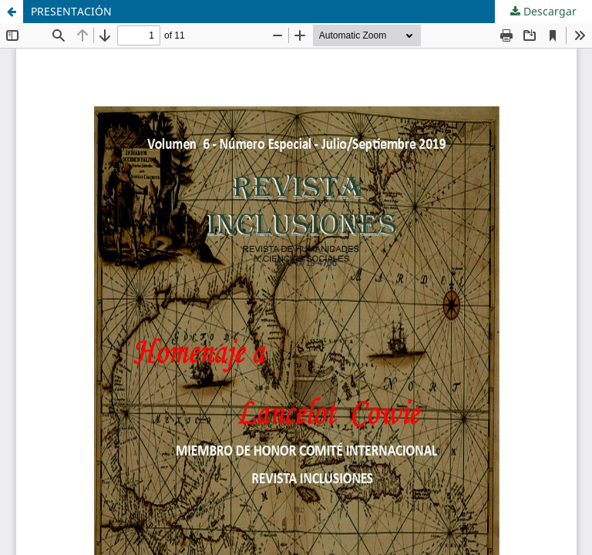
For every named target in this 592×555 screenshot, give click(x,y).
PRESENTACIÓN (71, 11)
